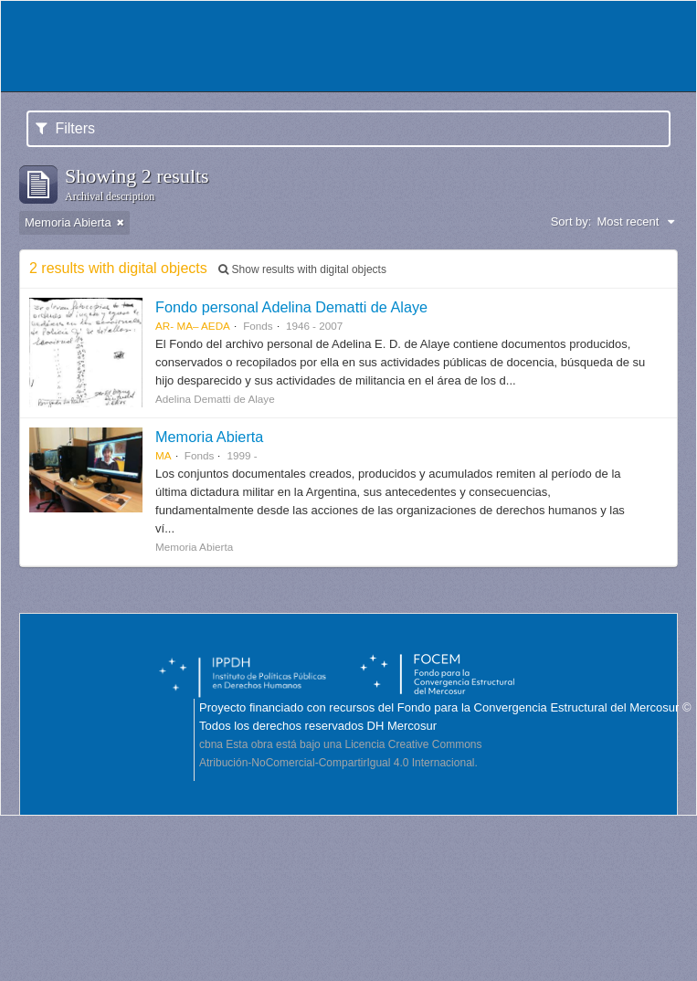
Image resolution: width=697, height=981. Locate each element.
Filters (65, 128)
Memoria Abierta (209, 436)
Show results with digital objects (302, 269)
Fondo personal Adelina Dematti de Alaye (291, 307)
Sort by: (571, 221)
